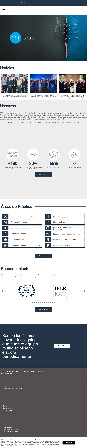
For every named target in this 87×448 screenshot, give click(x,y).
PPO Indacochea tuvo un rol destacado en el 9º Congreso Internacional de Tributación (15, 95)
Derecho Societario (18, 245)
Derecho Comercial (18, 233)
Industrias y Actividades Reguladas (62, 228)
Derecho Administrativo (20, 228)
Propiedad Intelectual (61, 245)
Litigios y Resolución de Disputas (66, 234)
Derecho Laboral (17, 239)
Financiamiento (59, 222)
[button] (3, 10)
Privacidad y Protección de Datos (66, 239)
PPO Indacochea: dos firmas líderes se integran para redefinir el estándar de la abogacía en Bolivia (72, 96)
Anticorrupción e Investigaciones (24, 216)
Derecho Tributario (60, 217)
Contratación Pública (19, 222)
